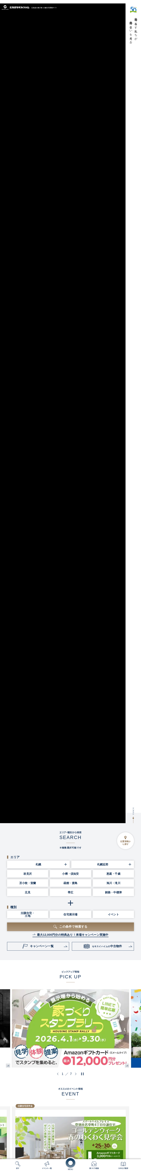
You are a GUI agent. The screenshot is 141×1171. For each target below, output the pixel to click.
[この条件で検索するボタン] (70, 926)
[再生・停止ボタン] (82, 1074)
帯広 (70, 892)
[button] (58, 1074)
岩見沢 (27, 873)
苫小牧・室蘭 (27, 883)
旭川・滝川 (113, 883)
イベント (113, 914)
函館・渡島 (70, 883)
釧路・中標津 (113, 892)
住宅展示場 (70, 914)
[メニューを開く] (70, 1163)
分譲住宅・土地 (28, 914)
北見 (27, 892)
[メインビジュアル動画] (63, 413)
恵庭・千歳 (113, 873)
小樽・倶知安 (70, 873)
